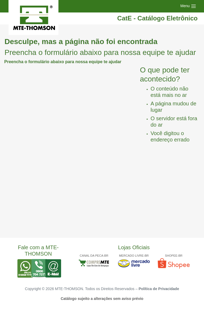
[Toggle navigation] (188, 6)
